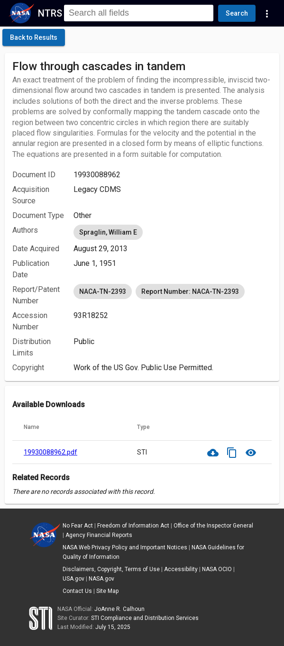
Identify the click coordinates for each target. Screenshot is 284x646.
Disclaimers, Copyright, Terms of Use (111, 569)
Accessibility (181, 569)
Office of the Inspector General (213, 525)
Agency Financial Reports (98, 535)
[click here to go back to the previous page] (33, 37)
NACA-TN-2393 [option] (102, 291)
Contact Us (77, 591)
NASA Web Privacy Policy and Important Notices (125, 547)
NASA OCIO (217, 569)
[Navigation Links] (266, 13)
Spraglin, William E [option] (108, 232)
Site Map (107, 591)
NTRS (50, 13)
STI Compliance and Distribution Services (145, 618)
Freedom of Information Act (133, 525)
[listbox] (172, 232)
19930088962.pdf (50, 452)
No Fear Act (78, 525)
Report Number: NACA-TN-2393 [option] (190, 291)
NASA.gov (101, 578)
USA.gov (73, 578)
